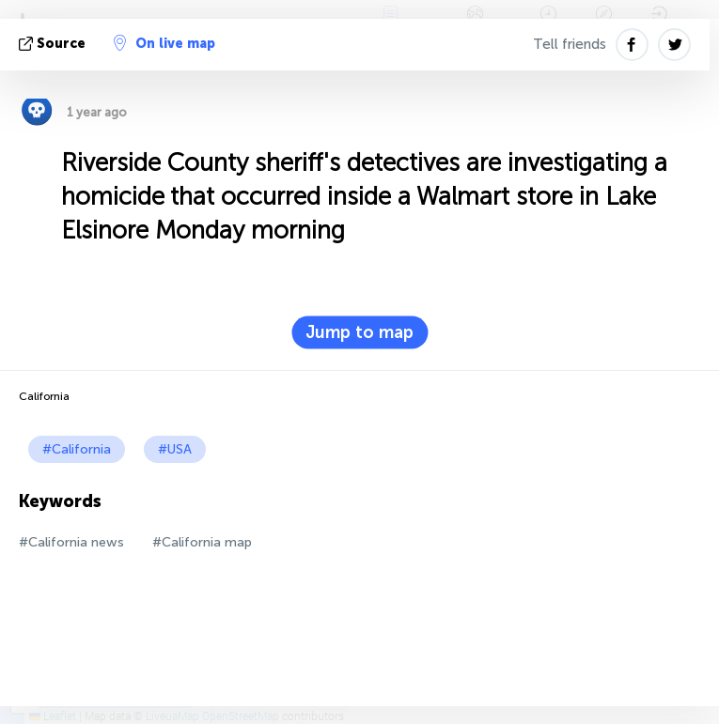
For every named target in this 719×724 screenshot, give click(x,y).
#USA (175, 449)
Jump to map (359, 332)
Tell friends (569, 44)
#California (76, 449)
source (54, 44)
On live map (164, 43)
